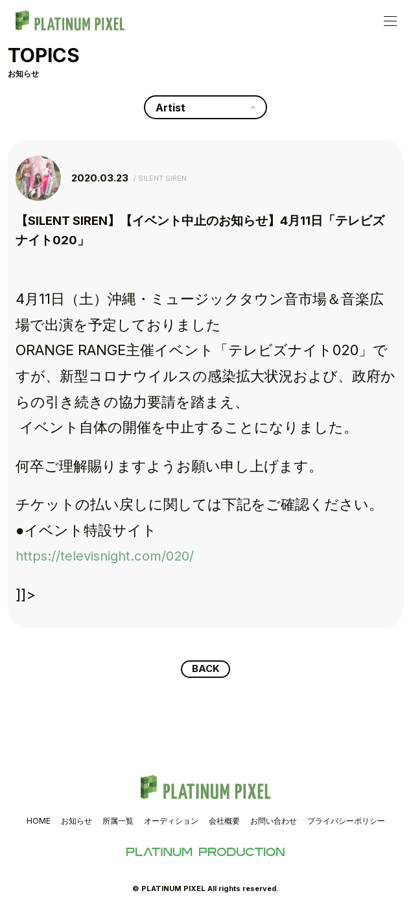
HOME (39, 822)
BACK (205, 669)
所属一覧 (118, 822)
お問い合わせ (273, 822)
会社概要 (224, 822)
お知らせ (76, 822)
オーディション (171, 822)
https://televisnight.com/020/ (116, 555)
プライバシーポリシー (346, 822)
